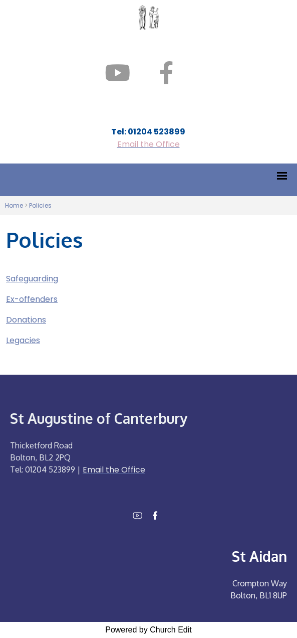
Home (14, 205)
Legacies (23, 340)
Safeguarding (32, 278)
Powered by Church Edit (148, 629)
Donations (26, 320)
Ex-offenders (32, 299)
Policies (40, 205)
